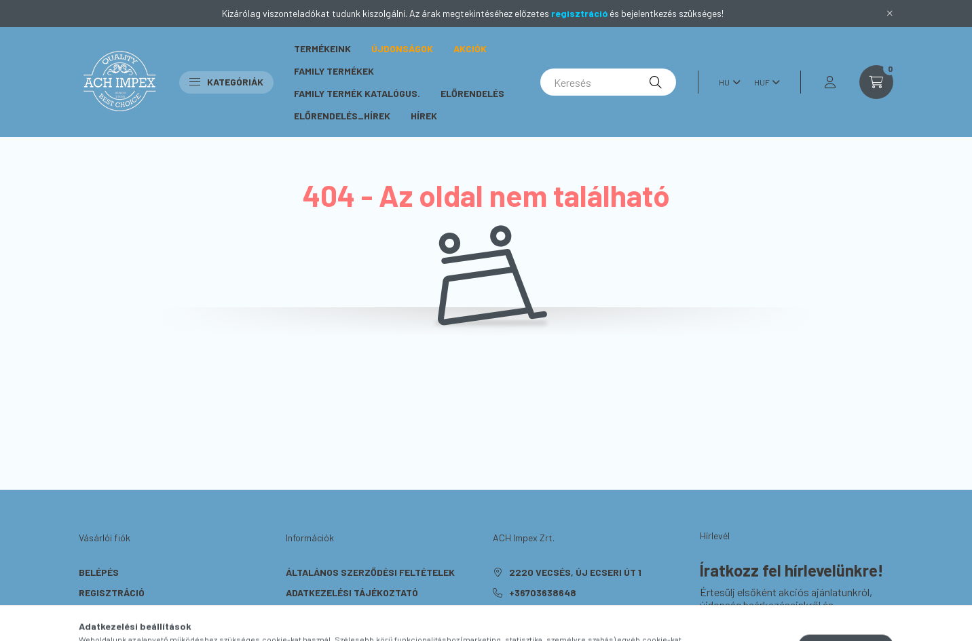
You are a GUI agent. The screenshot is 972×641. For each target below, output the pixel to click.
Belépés (99, 572)
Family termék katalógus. (357, 93)
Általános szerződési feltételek (370, 572)
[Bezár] (890, 13)
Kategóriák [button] (226, 82)
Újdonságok (402, 48)
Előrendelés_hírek (342, 115)
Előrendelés (472, 93)
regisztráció (579, 13)
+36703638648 (542, 592)
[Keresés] (608, 82)
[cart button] (876, 82)
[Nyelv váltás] (726, 82)
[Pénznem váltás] (763, 82)
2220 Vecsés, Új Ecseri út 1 (575, 572)
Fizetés (304, 613)
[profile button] (830, 82)
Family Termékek (334, 71)
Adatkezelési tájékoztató (352, 592)
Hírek (424, 115)
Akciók (470, 48)
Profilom (101, 613)
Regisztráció (112, 592)
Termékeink (322, 48)
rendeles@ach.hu (553, 613)
